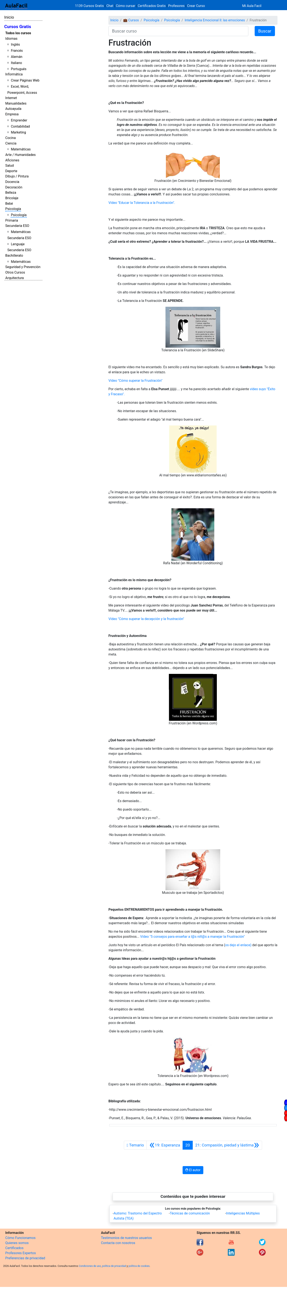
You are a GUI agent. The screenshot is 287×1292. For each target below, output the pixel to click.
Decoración (13, 187)
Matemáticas (21, 149)
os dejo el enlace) (238, 945)
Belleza (10, 193)
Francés (17, 51)
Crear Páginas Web (25, 80)
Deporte (11, 171)
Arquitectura (14, 278)
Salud (9, 166)
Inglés (15, 44)
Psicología (13, 209)
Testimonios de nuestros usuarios (126, 1238)
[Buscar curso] (178, 31)
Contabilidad (20, 126)
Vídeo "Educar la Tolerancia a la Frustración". (141, 203)
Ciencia (10, 143)
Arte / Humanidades (20, 155)
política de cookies (139, 1266)
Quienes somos (17, 1243)
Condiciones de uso (90, 1266)
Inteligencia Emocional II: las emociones (215, 20)
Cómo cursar (125, 6)
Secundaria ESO (17, 226)
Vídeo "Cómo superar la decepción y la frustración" (146, 619)
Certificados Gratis (152, 6)
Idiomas (11, 39)
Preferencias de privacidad (25, 1258)
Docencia (12, 182)
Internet (11, 98)
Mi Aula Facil (251, 6)
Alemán (16, 57)
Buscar (264, 31)
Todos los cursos (18, 33)
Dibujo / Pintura (17, 176)
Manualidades (15, 103)
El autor (192, 1170)
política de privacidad (114, 1266)
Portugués (18, 69)
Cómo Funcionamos (20, 1238)
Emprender (19, 120)
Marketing (18, 132)
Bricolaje (11, 198)
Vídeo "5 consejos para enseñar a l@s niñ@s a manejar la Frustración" (192, 937)
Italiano (16, 63)
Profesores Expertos (20, 1253)
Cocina (10, 138)
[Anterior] (164, 1145)
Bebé (9, 204)
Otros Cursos (15, 272)
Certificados (14, 1248)
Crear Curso (196, 6)
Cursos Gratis (17, 26)
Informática (14, 74)
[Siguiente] (227, 1145)
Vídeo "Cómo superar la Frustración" (135, 381)
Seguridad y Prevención (22, 267)
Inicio (9, 17)
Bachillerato (14, 255)
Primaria (11, 220)
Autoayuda (13, 109)
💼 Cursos (131, 20)
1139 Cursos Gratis (90, 6)
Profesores (176, 6)
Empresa (12, 114)
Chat (109, 6)
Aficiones (12, 160)
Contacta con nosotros (118, 1243)
